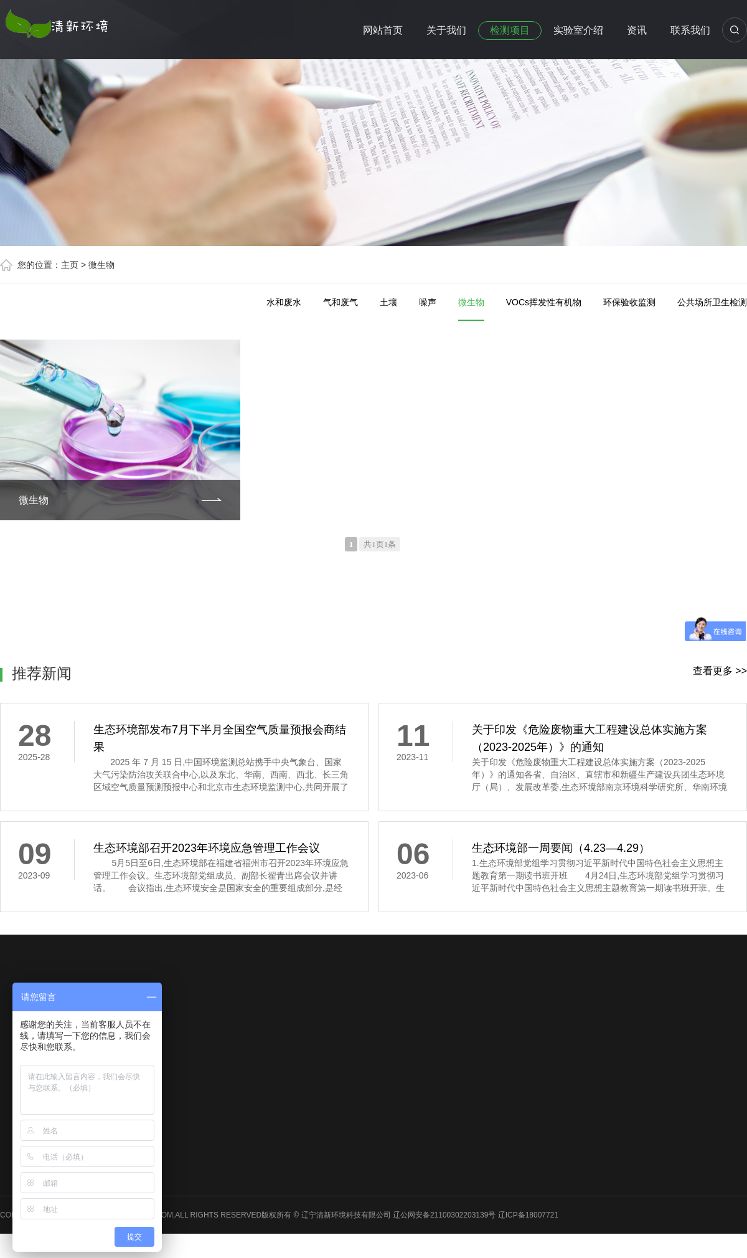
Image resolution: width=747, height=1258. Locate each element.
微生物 (101, 265)
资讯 (637, 30)
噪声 (427, 302)
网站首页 (383, 30)
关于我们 (446, 30)
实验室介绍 (578, 30)
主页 (69, 265)
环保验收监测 (629, 302)
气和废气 (340, 302)
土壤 (388, 302)
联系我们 (690, 30)
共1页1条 (380, 544)
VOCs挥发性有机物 (543, 302)
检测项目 (510, 30)
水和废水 (283, 302)
